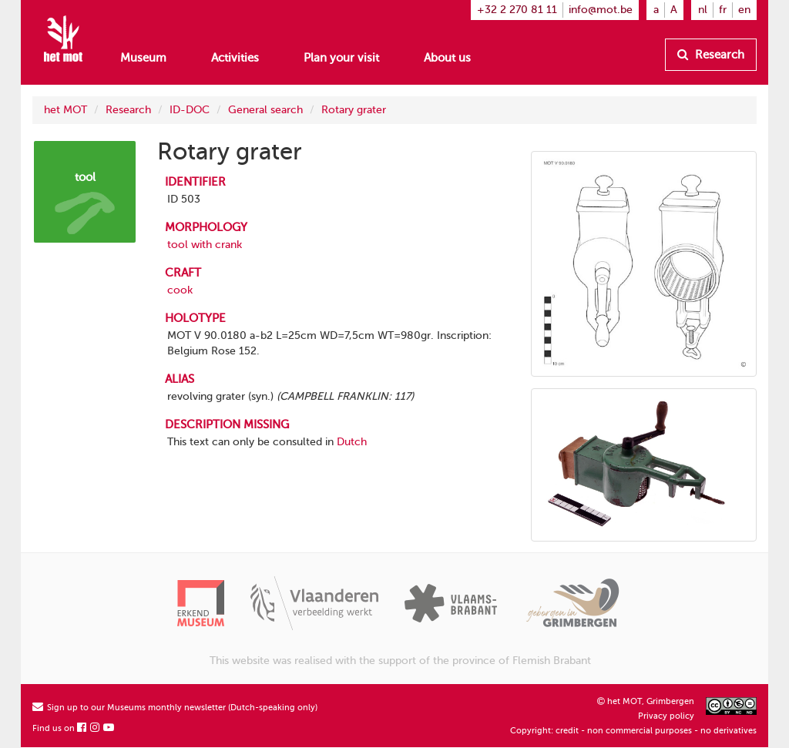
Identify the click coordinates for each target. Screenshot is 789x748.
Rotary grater (353, 110)
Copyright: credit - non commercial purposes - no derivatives (633, 731)
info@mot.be (601, 9)
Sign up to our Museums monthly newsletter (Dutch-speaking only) (174, 708)
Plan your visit (341, 58)
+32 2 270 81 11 (517, 9)
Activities (235, 58)
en (744, 9)
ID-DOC (190, 110)
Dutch (352, 442)
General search (265, 110)
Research (710, 55)
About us (447, 58)
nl (702, 9)
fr (723, 9)
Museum (143, 58)
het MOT (65, 110)
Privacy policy (666, 716)
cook (180, 290)
